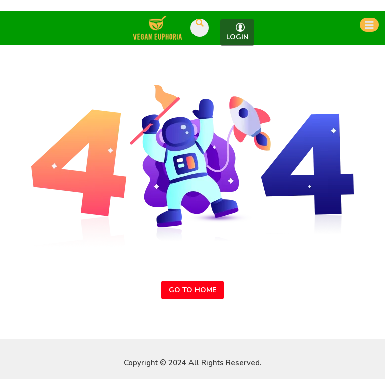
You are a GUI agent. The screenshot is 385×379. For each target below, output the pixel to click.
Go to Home (192, 290)
